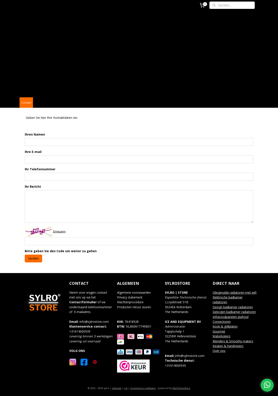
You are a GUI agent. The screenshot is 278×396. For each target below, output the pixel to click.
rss (125, 388)
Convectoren (222, 322)
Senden (33, 258)
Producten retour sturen (134, 307)
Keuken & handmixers (228, 346)
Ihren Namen (35, 134)
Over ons (219, 351)
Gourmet (219, 331)
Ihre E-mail (33, 152)
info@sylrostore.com (94, 322)
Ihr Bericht (33, 186)
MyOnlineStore (181, 388)
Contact (26, 102)
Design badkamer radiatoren (233, 307)
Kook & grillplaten (225, 326)
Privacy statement (129, 297)
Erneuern (59, 231)
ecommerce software (143, 388)
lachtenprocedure (131, 302)
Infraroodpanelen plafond (230, 317)
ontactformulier (84, 302)
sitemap (116, 388)
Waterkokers (221, 336)
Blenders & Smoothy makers (233, 341)
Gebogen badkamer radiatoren (234, 312)
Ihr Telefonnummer (40, 169)
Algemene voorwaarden (134, 292)
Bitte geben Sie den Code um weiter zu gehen (61, 251)
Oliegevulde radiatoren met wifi (234, 292)
